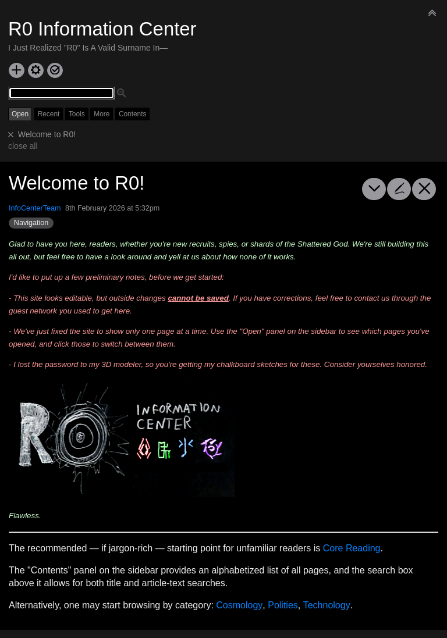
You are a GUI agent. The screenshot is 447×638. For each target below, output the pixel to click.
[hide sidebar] (432, 12)
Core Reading (352, 548)
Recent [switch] (49, 114)
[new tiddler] (16, 70)
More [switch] (101, 114)
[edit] (399, 189)
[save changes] (55, 70)
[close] (11, 135)
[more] (374, 189)
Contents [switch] (133, 114)
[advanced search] (122, 93)
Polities (283, 605)
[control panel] (36, 70)
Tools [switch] (77, 114)
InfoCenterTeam (35, 208)
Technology (326, 605)
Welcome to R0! (47, 134)
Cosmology (239, 605)
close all (23, 146)
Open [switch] (20, 114)
